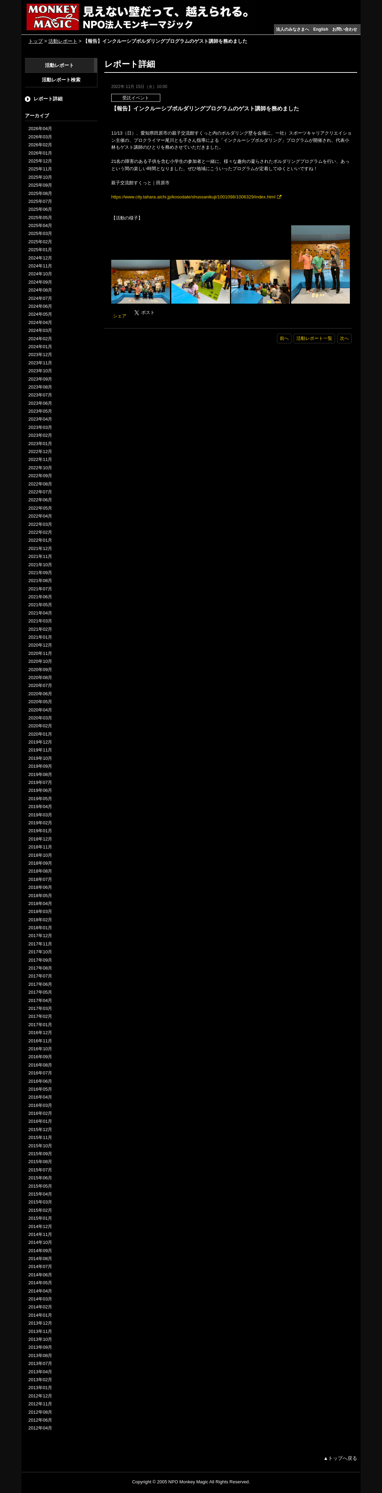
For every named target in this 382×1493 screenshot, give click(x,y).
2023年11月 (40, 362)
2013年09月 (40, 1347)
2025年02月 (40, 241)
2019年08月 (40, 774)
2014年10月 (40, 1242)
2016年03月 (40, 1105)
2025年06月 (40, 209)
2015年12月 (40, 1129)
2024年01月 (40, 346)
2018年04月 (40, 903)
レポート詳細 (48, 98)
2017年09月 (40, 960)
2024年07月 (40, 298)
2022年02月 (40, 532)
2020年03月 (40, 717)
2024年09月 (40, 282)
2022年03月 (40, 524)
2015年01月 (40, 1218)
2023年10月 (40, 370)
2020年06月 (40, 693)
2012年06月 (40, 1420)
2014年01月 (40, 1315)
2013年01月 (40, 1387)
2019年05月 (40, 798)
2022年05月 (40, 508)
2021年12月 (40, 548)
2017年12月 (40, 935)
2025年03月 (40, 233)
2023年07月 (40, 394)
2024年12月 (40, 258)
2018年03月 (40, 911)
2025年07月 (40, 201)
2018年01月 (40, 927)
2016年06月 (40, 1081)
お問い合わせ (344, 29)
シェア (119, 315)
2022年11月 (40, 459)
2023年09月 (40, 379)
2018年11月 (40, 846)
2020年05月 (40, 701)
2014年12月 (40, 1226)
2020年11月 (40, 653)
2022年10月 (40, 467)
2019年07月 (40, 782)
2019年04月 (40, 806)
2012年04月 (40, 1428)
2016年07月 (40, 1072)
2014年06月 (40, 1274)
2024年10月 (40, 273)
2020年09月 (40, 669)
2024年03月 (40, 330)
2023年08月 (40, 387)
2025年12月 (40, 161)
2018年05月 (40, 895)
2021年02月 (40, 629)
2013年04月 (40, 1371)
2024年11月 (40, 265)
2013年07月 (40, 1363)
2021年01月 (40, 637)
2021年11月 (40, 556)
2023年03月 (40, 427)
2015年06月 (40, 1177)
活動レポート (62, 41)
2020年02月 (40, 725)
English (320, 29)
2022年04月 (40, 516)
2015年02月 (40, 1210)
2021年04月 (40, 613)
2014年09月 (40, 1250)
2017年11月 (40, 943)
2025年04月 (40, 225)
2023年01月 (40, 443)
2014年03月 (40, 1299)
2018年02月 (40, 919)
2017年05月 (40, 992)
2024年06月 (40, 306)
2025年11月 (40, 168)
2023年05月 (40, 411)
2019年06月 (40, 790)
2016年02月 (40, 1113)
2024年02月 (40, 338)
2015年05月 (40, 1186)
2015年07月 (40, 1169)
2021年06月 (40, 596)
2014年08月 (40, 1258)
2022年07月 (40, 491)
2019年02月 (40, 822)
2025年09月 (40, 185)
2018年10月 (40, 855)
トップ (35, 41)
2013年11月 (40, 1331)
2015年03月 (40, 1202)
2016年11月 (40, 1040)
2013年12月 (40, 1323)
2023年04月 (40, 419)
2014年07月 (40, 1266)
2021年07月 (40, 588)
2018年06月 (40, 887)
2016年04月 (40, 1097)
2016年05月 (40, 1089)
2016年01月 (40, 1121)
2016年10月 (40, 1048)
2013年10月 (40, 1339)
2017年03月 (40, 1008)
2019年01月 (40, 830)
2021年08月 (40, 580)
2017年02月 (40, 1016)
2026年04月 (40, 128)
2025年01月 (40, 249)
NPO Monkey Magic (188, 1481)
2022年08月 (40, 484)
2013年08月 (40, 1355)
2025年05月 (40, 217)
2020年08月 (40, 677)
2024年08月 (40, 290)
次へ (344, 338)
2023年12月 (40, 354)
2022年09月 (40, 475)
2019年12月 (40, 742)
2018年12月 (40, 839)
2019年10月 (40, 758)
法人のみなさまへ (292, 29)
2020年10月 (40, 661)
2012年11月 (40, 1403)
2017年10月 (40, 951)
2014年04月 (40, 1291)
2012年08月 (40, 1412)
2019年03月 (40, 814)
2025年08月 (40, 193)
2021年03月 (40, 620)
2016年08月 (40, 1065)
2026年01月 (40, 153)
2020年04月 (40, 710)
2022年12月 (40, 451)
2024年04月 (40, 322)
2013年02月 (40, 1379)
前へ (284, 338)
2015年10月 (40, 1145)
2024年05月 (40, 314)
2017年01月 (40, 1024)
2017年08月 (40, 968)
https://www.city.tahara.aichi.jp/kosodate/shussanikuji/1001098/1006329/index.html (193, 196)
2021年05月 (40, 604)
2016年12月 (40, 1032)
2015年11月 (40, 1137)
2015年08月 (40, 1161)
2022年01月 (40, 540)
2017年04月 (40, 1000)
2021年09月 (40, 572)
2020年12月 (40, 645)
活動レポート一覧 (314, 338)
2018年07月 (40, 879)
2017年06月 (40, 984)
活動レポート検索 (61, 79)
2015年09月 (40, 1153)
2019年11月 (40, 750)
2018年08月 (40, 871)
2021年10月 (40, 564)
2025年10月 (40, 177)
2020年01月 (40, 734)
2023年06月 (40, 403)
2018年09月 (40, 863)
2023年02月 (40, 435)
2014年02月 (40, 1306)
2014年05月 (40, 1282)
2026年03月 (40, 136)
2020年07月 (40, 685)
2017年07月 (40, 976)
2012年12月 (40, 1395)
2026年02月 (40, 144)
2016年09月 (40, 1056)
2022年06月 (40, 499)
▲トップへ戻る (340, 1458)
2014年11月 (40, 1234)
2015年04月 (40, 1194)
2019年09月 (40, 766)
